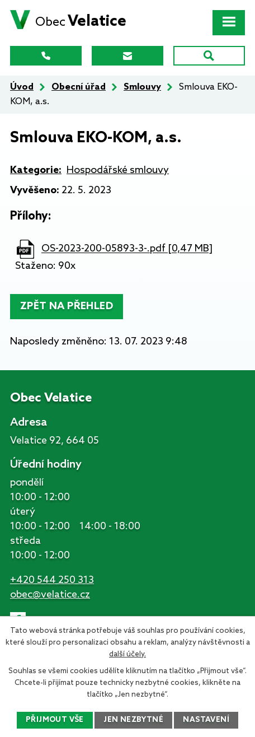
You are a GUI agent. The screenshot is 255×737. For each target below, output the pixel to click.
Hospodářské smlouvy (118, 170)
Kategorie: (36, 170)
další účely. (127, 654)
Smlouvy (142, 87)
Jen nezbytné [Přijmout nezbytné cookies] (133, 720)
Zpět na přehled (66, 306)
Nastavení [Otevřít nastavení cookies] (206, 720)
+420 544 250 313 (52, 580)
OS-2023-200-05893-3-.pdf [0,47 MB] (126, 249)
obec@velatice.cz (50, 595)
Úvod (22, 87)
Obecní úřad (78, 87)
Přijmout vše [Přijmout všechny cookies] (55, 720)
